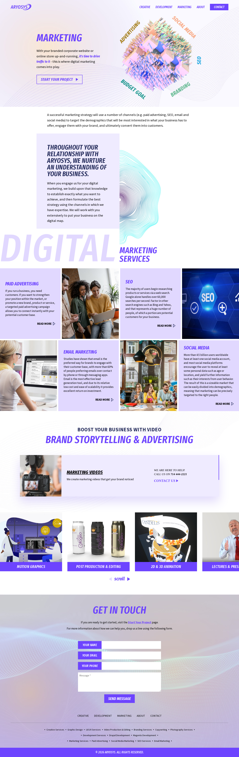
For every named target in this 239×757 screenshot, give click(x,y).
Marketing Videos (85, 472)
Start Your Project (57, 79)
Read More (44, 324)
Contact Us (164, 481)
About (201, 7)
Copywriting (161, 729)
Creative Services (55, 729)
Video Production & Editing (117, 729)
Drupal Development (119, 735)
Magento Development (144, 735)
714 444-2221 (179, 474)
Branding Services (143, 729)
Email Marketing (162, 740)
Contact (219, 7)
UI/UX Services (93, 729)
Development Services (94, 735)
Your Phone (90, 666)
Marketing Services (78, 740)
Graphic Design (75, 729)
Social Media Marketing (122, 740)
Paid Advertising (100, 740)
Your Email (89, 655)
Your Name (90, 645)
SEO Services (144, 740)
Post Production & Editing (93, 566)
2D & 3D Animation (161, 566)
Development (164, 7)
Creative (144, 7)
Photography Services (181, 729)
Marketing (184, 7)
